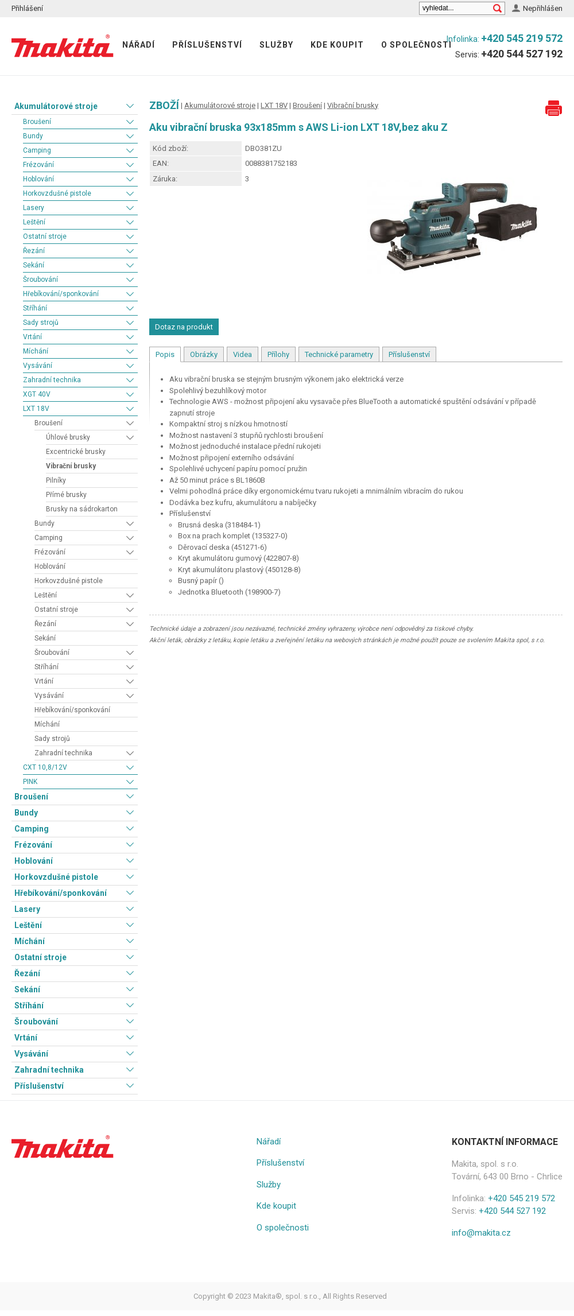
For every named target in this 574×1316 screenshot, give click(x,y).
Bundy (33, 136)
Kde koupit (337, 44)
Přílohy (278, 354)
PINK (30, 782)
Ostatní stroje (45, 236)
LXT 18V (36, 409)
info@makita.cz (481, 1233)
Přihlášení (27, 8)
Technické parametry (339, 354)
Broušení (37, 122)
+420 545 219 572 (522, 38)
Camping (37, 150)
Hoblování (38, 179)
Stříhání (35, 308)
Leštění (34, 222)
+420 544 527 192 (522, 54)
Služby (276, 44)
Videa (242, 354)
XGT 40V (37, 394)
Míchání (35, 351)
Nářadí (138, 44)
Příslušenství (207, 44)
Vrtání (32, 337)
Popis (165, 354)
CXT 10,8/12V (45, 767)
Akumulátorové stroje (56, 106)
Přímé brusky (66, 495)
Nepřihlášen (543, 8)
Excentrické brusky (76, 452)
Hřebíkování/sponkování (61, 294)
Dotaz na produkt (184, 327)
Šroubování (40, 279)
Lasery (33, 208)
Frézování (38, 165)
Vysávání (37, 366)
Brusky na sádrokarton (82, 509)
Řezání (34, 251)
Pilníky (56, 480)
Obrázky (204, 354)
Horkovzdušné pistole (57, 193)
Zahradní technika (52, 380)
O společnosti (416, 44)
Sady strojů (41, 323)
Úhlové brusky (68, 437)
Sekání (33, 265)
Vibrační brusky (71, 466)
